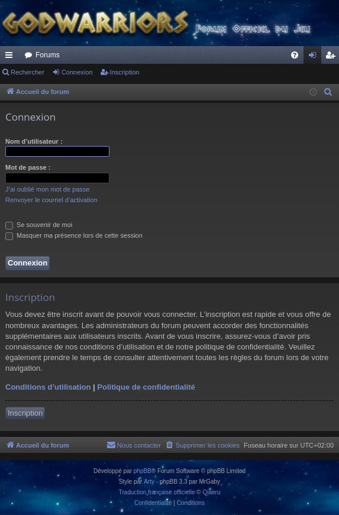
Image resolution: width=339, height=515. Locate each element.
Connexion (77, 72)
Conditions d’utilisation (48, 387)
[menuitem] (295, 55)
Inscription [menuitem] (333, 57)
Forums (47, 55)
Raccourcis (11, 57)
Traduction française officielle (157, 492)
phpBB (142, 471)
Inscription (125, 72)
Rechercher (27, 72)
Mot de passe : (27, 167)
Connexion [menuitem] (315, 57)
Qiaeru (211, 492)
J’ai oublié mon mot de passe (47, 189)
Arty (149, 481)
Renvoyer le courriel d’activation (51, 199)
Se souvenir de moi (38, 224)
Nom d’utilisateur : (34, 141)
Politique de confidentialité (146, 387)
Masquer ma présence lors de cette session (74, 235)
